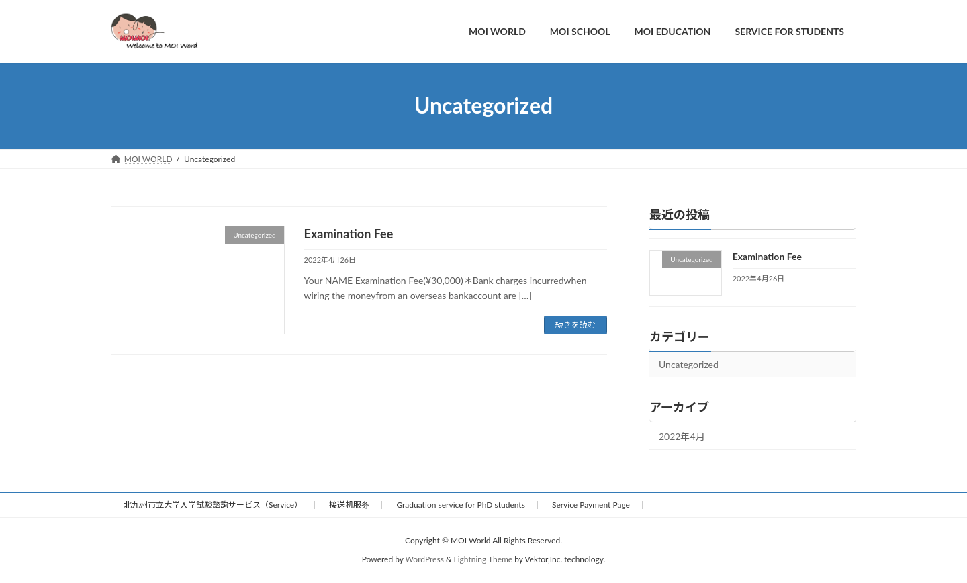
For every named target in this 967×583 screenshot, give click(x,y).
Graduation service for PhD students (460, 505)
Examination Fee (349, 233)
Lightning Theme (483, 560)
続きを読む (575, 325)
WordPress (425, 560)
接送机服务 (349, 505)
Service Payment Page (591, 505)
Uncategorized (689, 364)
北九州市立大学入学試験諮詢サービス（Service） (213, 505)
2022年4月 (682, 436)
